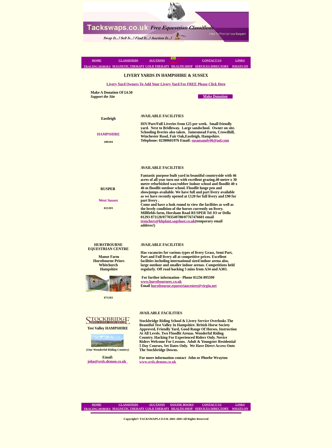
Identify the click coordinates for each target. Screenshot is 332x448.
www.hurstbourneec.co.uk (161, 282)
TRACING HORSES (96, 66)
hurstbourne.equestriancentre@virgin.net (184, 286)
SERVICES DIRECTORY (212, 66)
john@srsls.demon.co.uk (107, 361)
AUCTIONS (157, 60)
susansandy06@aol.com (210, 140)
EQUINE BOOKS (182, 404)
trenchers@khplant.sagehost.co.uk (168, 221)
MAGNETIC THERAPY (128, 66)
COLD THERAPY (157, 66)
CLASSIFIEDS (128, 60)
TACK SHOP (177, 60)
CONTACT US (212, 60)
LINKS (240, 60)
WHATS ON (240, 66)
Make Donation (215, 96)
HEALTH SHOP (182, 66)
